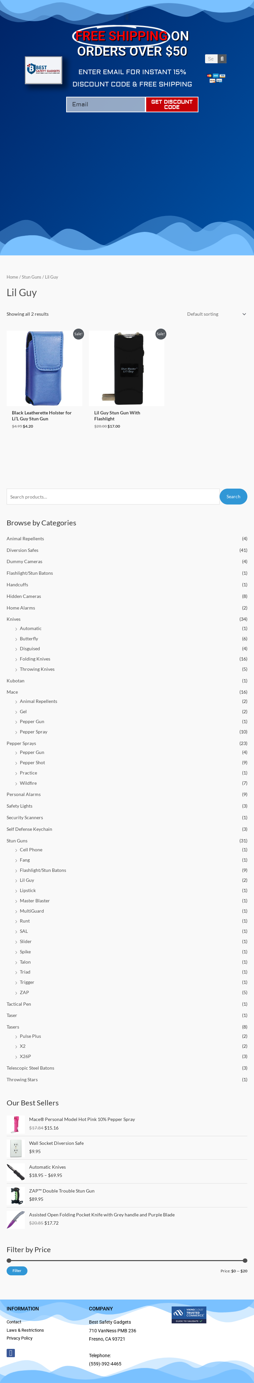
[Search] (222, 58)
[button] (127, 17)
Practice (28, 772)
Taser (12, 1015)
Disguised (30, 648)
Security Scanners (25, 817)
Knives (14, 619)
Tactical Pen (19, 1004)
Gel (23, 711)
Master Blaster (35, 900)
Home (12, 277)
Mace (12, 692)
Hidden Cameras (24, 596)
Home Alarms (21, 608)
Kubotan (15, 680)
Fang (25, 860)
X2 (22, 1046)
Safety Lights (19, 806)
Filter (17, 1270)
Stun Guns (17, 840)
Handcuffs (17, 584)
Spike (25, 951)
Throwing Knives (37, 669)
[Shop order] (215, 314)
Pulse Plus (30, 1036)
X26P (25, 1056)
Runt (25, 921)
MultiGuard (32, 911)
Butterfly (29, 638)
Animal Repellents (25, 538)
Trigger (27, 982)
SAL (24, 931)
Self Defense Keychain (29, 829)
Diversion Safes (22, 550)
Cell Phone (31, 849)
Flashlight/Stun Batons (30, 573)
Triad (25, 972)
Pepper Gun (32, 721)
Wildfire (28, 783)
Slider (26, 941)
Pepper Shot (32, 762)
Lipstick (28, 890)
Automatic (31, 628)
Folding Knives (35, 659)
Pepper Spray (33, 731)
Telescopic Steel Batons (30, 1068)
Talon (25, 962)
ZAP (24, 992)
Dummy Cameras (24, 561)
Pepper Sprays (21, 743)
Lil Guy (27, 880)
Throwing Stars (22, 1079)
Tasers (13, 1027)
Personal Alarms (24, 794)
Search (233, 496)
